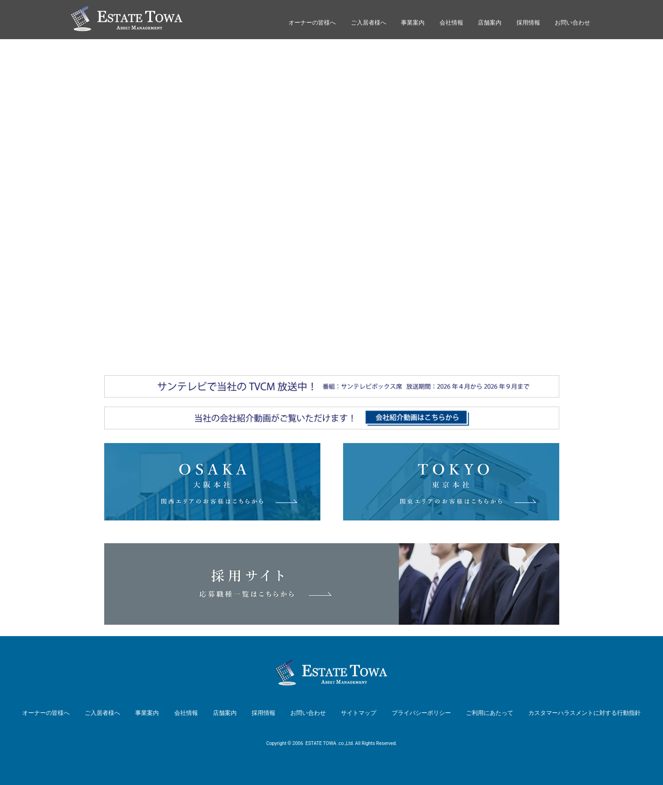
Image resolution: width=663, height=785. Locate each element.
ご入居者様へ (368, 22)
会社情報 (451, 22)
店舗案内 (489, 22)
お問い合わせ (572, 22)
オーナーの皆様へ (312, 22)
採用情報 (528, 22)
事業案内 (413, 22)
